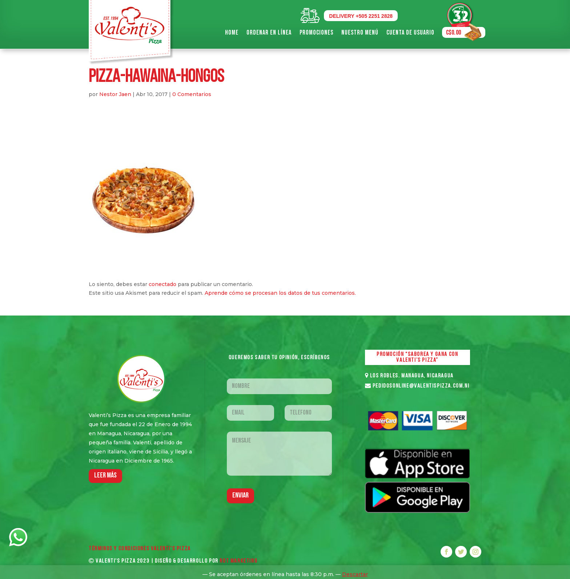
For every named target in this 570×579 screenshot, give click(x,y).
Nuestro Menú (359, 32)
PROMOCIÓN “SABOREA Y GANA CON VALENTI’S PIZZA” (417, 357)
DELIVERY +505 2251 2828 (361, 16)
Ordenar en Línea (269, 32)
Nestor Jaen (115, 94)
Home (231, 32)
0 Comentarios (191, 94)
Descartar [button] (355, 574)
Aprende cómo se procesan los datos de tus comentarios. (280, 293)
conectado (162, 284)
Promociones (316, 32)
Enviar (240, 495)
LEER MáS (105, 475)
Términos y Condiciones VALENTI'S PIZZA (140, 549)
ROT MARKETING (238, 561)
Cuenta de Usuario (410, 32)
